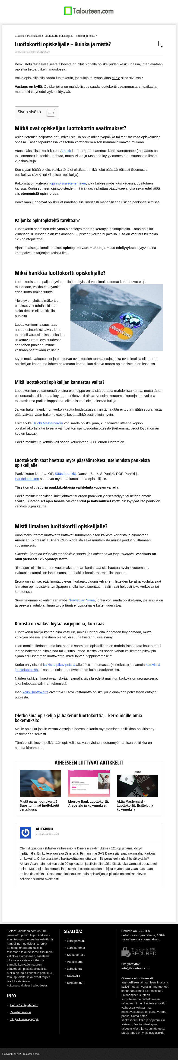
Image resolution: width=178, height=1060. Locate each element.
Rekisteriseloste (20, 1012)
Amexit (65, 151)
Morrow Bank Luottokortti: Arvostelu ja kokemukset (88, 803)
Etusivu (19, 35)
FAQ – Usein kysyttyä (24, 1019)
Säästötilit (73, 975)
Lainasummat (76, 947)
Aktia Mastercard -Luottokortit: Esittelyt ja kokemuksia (135, 805)
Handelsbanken (27, 479)
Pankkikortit (34, 35)
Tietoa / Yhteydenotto (24, 1005)
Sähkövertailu (76, 954)
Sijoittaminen (75, 982)
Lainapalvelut (76, 941)
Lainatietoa (74, 968)
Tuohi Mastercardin (48, 423)
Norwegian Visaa (82, 600)
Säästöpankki (65, 474)
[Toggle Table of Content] (48, 113)
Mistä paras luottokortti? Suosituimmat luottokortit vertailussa (39, 805)
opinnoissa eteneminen (68, 183)
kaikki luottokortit (35, 692)
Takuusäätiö (157, 1032)
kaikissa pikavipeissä (59, 665)
